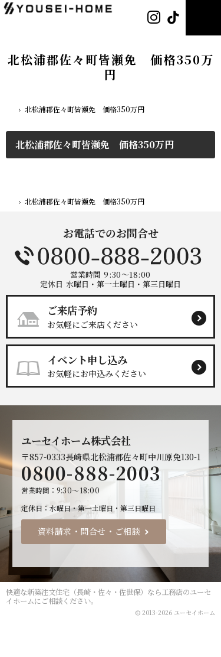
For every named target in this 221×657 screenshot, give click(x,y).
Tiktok (173, 17)
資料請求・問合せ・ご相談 (89, 531)
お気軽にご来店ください (115, 316)
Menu (203, 17)
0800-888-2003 (111, 256)
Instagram (153, 17)
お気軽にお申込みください (115, 365)
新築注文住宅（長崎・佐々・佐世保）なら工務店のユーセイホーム (108, 597)
